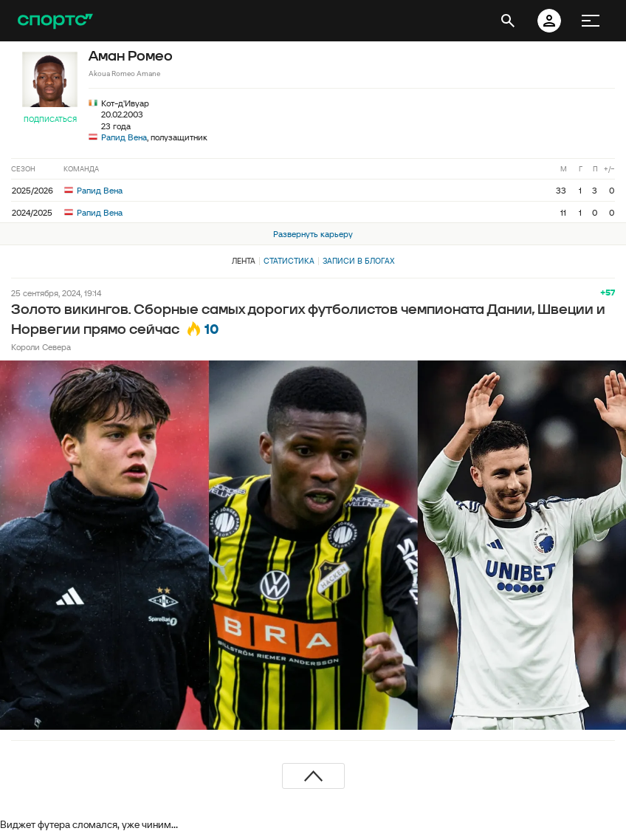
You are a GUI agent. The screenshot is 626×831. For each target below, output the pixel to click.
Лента (243, 261)
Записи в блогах (358, 261)
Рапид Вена (124, 137)
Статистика (289, 261)
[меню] (590, 20)
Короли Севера (41, 346)
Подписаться (50, 119)
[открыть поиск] (508, 20)
